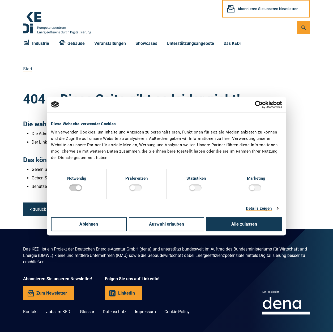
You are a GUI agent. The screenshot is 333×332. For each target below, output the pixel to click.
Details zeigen (259, 208)
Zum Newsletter (51, 293)
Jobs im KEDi (58, 311)
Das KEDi (232, 43)
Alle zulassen (244, 224)
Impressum (145, 311)
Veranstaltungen (110, 43)
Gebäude (72, 44)
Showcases (146, 43)
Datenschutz (114, 311)
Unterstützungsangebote (190, 43)
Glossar (87, 311)
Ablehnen (88, 224)
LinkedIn (126, 293)
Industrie (36, 44)
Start (27, 68)
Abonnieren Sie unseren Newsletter (268, 9)
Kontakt (30, 311)
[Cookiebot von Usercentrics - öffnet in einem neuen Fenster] (259, 105)
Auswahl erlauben (166, 224)
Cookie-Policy (177, 311)
